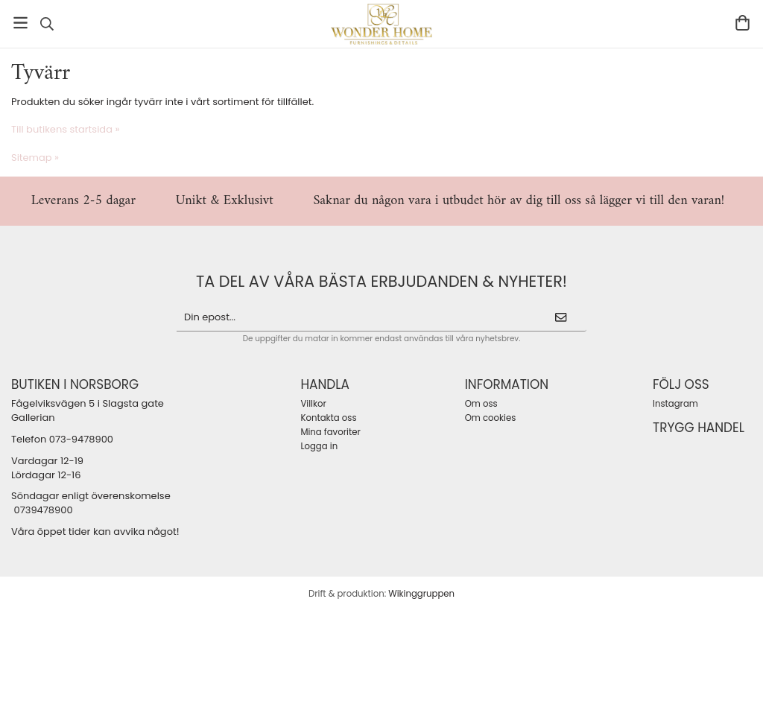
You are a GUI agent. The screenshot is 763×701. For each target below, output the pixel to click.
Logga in (319, 446)
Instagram (675, 404)
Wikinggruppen (421, 594)
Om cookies (490, 418)
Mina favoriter (330, 432)
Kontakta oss (328, 418)
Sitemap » (35, 157)
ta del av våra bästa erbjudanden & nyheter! (381, 281)
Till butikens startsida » (65, 129)
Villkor (313, 404)
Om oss (481, 404)
